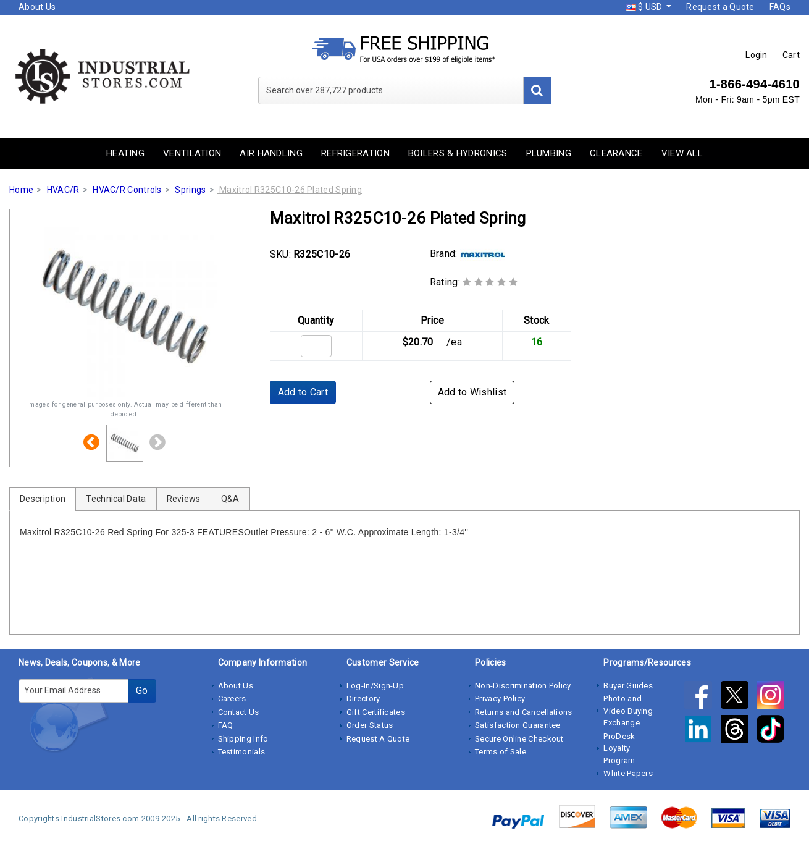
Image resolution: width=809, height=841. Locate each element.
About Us (37, 7)
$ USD (645, 7)
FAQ (225, 725)
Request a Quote (720, 7)
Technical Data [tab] (116, 499)
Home (21, 190)
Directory (363, 698)
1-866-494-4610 (754, 84)
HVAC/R (63, 190)
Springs (190, 190)
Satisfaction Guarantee (518, 725)
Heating (125, 153)
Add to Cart (303, 392)
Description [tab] (42, 499)
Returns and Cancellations (523, 712)
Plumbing (548, 153)
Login (756, 55)
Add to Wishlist (472, 392)
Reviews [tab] (184, 499)
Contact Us (238, 712)
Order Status (369, 725)
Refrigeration (355, 153)
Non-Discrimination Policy (523, 685)
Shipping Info (243, 738)
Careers (232, 698)
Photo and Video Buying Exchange (628, 710)
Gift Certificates (375, 712)
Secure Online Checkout (519, 738)
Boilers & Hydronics (458, 153)
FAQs (779, 7)
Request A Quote (378, 738)
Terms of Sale (500, 751)
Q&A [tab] (230, 499)
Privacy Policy (500, 698)
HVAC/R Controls (127, 190)
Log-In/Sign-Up (375, 685)
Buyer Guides (628, 685)
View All (682, 153)
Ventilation (192, 153)
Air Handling (271, 153)
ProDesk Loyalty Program (619, 748)
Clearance (616, 153)
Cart (791, 55)
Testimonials (242, 751)
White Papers (628, 773)
